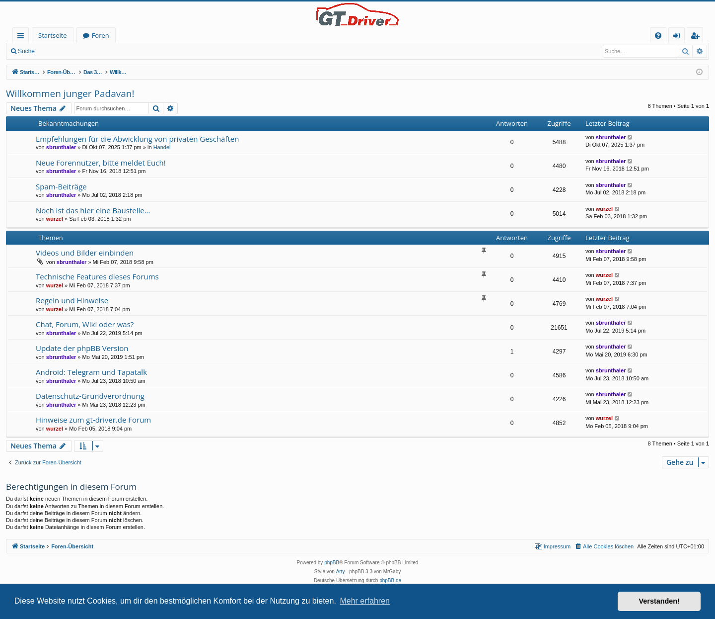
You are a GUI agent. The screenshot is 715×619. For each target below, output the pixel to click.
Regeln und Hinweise (72, 300)
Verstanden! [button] (659, 601)
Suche (26, 51)
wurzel (54, 219)
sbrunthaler (61, 147)
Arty (340, 571)
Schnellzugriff (22, 37)
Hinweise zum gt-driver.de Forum (93, 420)
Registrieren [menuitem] (697, 37)
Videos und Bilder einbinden (85, 253)
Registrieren (107, 51)
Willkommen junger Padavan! (70, 93)
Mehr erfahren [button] (365, 601)
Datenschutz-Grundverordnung (90, 396)
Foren (100, 35)
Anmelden (62, 51)
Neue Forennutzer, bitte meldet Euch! (101, 163)
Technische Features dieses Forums (97, 276)
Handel (162, 147)
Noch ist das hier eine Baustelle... (93, 210)
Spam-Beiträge (61, 186)
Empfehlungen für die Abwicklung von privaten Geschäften (137, 139)
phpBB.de (390, 580)
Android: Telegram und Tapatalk (91, 372)
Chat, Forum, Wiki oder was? (85, 324)
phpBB (331, 562)
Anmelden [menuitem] (679, 37)
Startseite (52, 35)
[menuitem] (658, 35)
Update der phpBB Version (82, 348)
